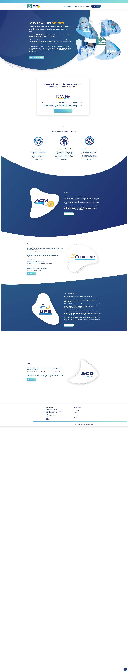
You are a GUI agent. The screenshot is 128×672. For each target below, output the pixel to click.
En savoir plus (69, 213)
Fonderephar (67, 6)
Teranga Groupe (84, 6)
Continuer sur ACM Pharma (36, 57)
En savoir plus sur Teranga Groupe (63, 110)
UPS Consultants (77, 414)
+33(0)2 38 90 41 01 (53, 415)
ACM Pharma (75, 6)
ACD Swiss (75, 417)
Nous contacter (96, 6)
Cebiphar (75, 412)
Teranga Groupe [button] (77, 407)
